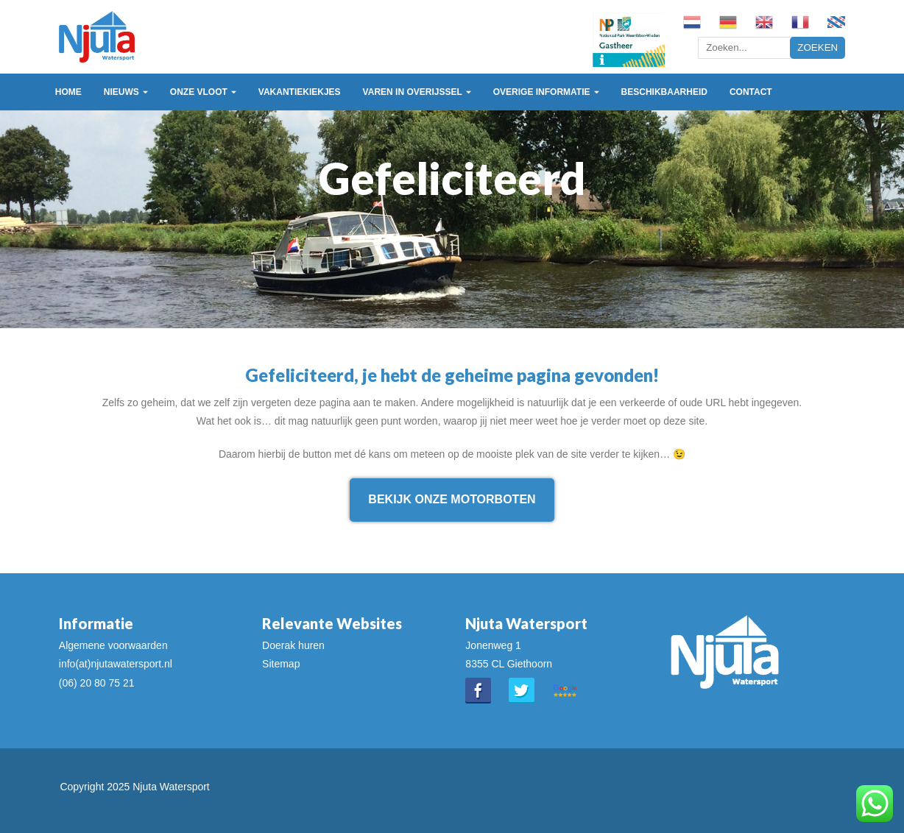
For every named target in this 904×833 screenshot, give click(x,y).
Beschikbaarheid (664, 92)
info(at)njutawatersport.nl (115, 664)
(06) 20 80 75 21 (97, 683)
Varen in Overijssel (412, 92)
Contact (751, 92)
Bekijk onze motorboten (451, 499)
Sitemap (281, 664)
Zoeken (817, 47)
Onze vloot (198, 92)
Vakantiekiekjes (299, 92)
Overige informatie (541, 92)
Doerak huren (293, 645)
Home (68, 92)
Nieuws (121, 92)
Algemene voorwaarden (113, 645)
